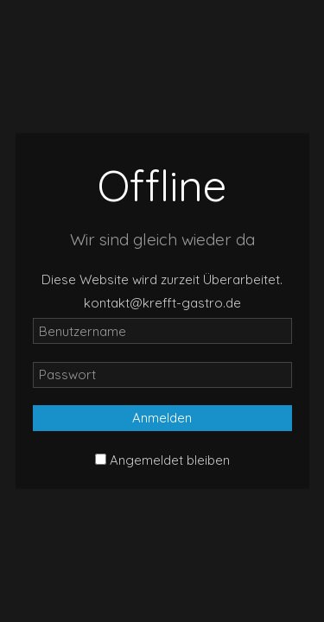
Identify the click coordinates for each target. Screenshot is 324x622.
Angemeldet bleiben (170, 460)
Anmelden (162, 417)
